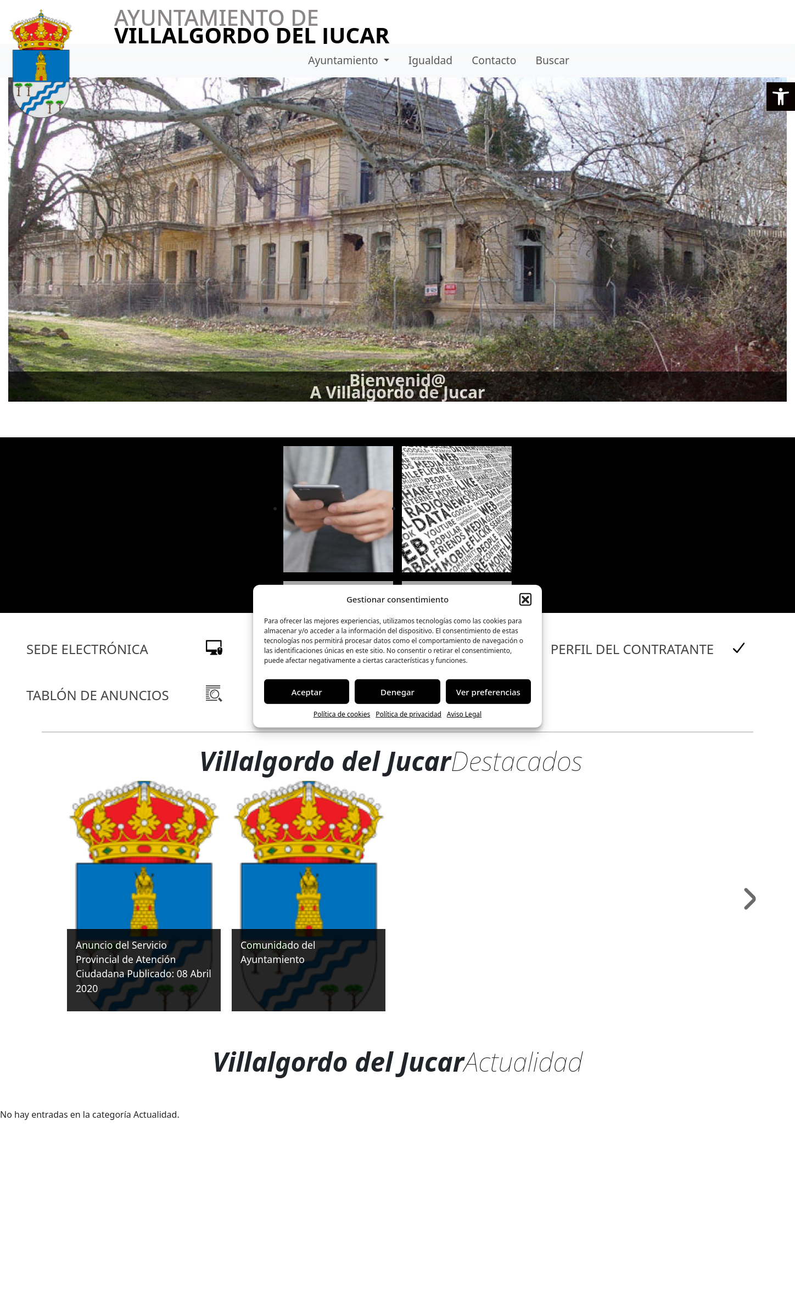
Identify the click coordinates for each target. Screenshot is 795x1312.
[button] (780, 96)
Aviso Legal (464, 714)
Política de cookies (341, 714)
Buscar (552, 60)
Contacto (494, 60)
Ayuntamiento (344, 60)
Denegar (397, 691)
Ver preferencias (488, 691)
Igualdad (430, 60)
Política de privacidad (408, 714)
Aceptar (307, 691)
